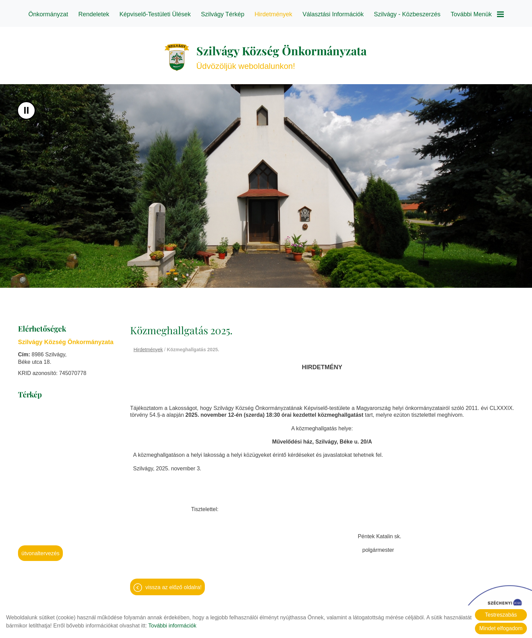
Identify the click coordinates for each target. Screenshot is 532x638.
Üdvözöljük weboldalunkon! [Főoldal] (282, 54)
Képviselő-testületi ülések (155, 14)
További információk (172, 625)
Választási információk (332, 14)
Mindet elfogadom (500, 628)
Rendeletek (93, 14)
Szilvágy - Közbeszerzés (407, 14)
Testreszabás (501, 615)
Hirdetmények (273, 14)
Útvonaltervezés (40, 552)
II (26, 109)
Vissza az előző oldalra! (173, 588)
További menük (477, 14)
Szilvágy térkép (223, 14)
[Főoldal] (171, 55)
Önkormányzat (48, 14)
